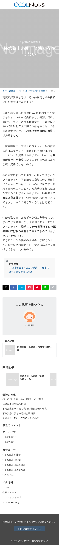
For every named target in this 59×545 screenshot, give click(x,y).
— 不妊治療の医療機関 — (29, 42)
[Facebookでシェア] (13, 287)
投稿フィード (10, 492)
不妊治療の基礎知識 (14, 469)
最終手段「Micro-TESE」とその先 (21, 418)
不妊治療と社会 (12, 454)
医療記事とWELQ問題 (14, 403)
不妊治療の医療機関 (14, 464)
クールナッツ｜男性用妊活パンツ (33, 541)
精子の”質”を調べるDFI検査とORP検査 (23, 399)
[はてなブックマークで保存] (21, 287)
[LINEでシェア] (45, 287)
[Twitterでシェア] (6, 287)
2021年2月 (11, 442)
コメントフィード (12, 497)
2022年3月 (11, 437)
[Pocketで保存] (29, 287)
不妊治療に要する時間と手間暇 (19, 413)
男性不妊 (9, 474)
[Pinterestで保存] (37, 287)
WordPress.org (11, 502)
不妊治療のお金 (12, 459)
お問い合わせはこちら (29, 528)
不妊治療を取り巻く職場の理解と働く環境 (25, 408)
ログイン (7, 487)
